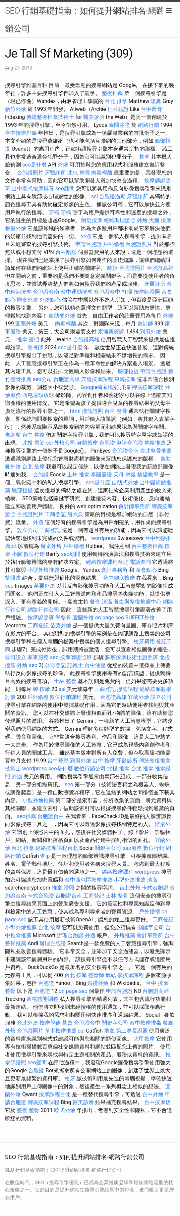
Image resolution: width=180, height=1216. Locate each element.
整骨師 (35, 347)
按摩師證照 (147, 292)
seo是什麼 (34, 165)
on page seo (109, 617)
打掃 (127, 292)
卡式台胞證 (155, 888)
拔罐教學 (147, 474)
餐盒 (95, 602)
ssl (94, 196)
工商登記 (55, 514)
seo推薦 (26, 816)
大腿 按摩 (160, 220)
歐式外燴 (64, 1110)
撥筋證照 (92, 411)
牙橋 (54, 212)
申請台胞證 (88, 244)
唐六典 (75, 514)
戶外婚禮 (113, 244)
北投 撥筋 (33, 443)
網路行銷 (148, 125)
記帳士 (75, 665)
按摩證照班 (41, 617)
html (75, 411)
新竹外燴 (15, 109)
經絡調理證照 (120, 220)
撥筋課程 (127, 689)
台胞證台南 (46, 292)
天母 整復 (124, 474)
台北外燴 (130, 888)
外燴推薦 (124, 935)
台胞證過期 (112, 196)
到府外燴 (150, 331)
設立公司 (27, 530)
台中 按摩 (103, 760)
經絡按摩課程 (118, 872)
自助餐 (13, 435)
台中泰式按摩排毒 (33, 188)
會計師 (145, 323)
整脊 (144, 157)
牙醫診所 (55, 173)
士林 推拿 (78, 474)
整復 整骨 (28, 1110)
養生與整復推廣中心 (137, 602)
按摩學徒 (50, 1023)
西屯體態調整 (42, 999)
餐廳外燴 (15, 228)
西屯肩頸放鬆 (38, 395)
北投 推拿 (118, 768)
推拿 (109, 1031)
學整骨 (63, 617)
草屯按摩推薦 (61, 1031)
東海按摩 (125, 379)
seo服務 (132, 848)
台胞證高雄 (160, 268)
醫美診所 (93, 117)
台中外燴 (152, 1094)
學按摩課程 (130, 975)
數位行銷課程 (66, 697)
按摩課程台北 (55, 1094)
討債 (10, 697)
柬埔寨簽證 (111, 331)
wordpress (103, 538)
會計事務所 (114, 570)
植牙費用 (144, 641)
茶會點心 (146, 570)
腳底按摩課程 (147, 387)
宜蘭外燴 (25, 323)
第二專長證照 (132, 1031)
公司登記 (55, 665)
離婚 (112, 268)
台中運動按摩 (76, 292)
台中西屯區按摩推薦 (88, 880)
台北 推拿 (116, 101)
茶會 (67, 1023)
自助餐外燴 (62, 316)
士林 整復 (65, 681)
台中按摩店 (157, 1102)
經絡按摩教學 (155, 689)
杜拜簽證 (118, 109)
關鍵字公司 (108, 848)
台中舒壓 (58, 760)
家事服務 (38, 657)
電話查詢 (140, 562)
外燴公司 (64, 443)
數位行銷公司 (90, 768)
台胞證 (107, 443)
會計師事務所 (134, 506)
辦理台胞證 (70, 935)
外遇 (86, 236)
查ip (45, 856)
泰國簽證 (119, 125)
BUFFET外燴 (140, 617)
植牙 (70, 1078)
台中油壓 (95, 665)
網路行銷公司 (43, 610)
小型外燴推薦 (43, 570)
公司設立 (15, 657)
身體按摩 (87, 443)
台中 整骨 (115, 411)
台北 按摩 (33, 466)
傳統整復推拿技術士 (50, 117)
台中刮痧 (66, 252)
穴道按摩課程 (97, 379)
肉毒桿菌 (101, 173)
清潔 (107, 602)
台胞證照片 (30, 173)
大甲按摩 (144, 1039)
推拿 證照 (28, 339)
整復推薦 (112, 93)
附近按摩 (91, 220)
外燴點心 (50, 300)
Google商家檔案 (100, 387)
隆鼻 (155, 101)
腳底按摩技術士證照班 (131, 657)
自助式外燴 (125, 482)
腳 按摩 (41, 689)
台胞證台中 (107, 292)
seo (9, 586)
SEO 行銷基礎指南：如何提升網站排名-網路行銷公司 (89, 19)
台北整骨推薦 (156, 451)
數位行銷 (34, 554)
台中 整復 (33, 435)
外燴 (63, 165)
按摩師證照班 (76, 657)
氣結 (110, 975)
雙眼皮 (13, 578)
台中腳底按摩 (119, 578)
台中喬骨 (151, 109)
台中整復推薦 (147, 546)
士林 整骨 (117, 896)
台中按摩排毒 (21, 133)
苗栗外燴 (44, 586)
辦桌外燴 (27, 300)
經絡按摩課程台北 (107, 562)
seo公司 (42, 379)
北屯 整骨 (78, 173)
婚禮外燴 (97, 983)
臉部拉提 (128, 371)
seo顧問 (65, 188)
